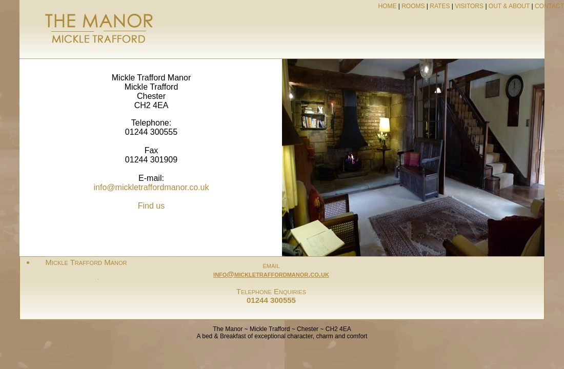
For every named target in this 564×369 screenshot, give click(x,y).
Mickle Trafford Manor (86, 262)
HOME (387, 6)
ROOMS (413, 6)
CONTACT (549, 6)
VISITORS (469, 6)
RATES (440, 6)
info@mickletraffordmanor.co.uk (151, 187)
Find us (151, 205)
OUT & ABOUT (509, 6)
